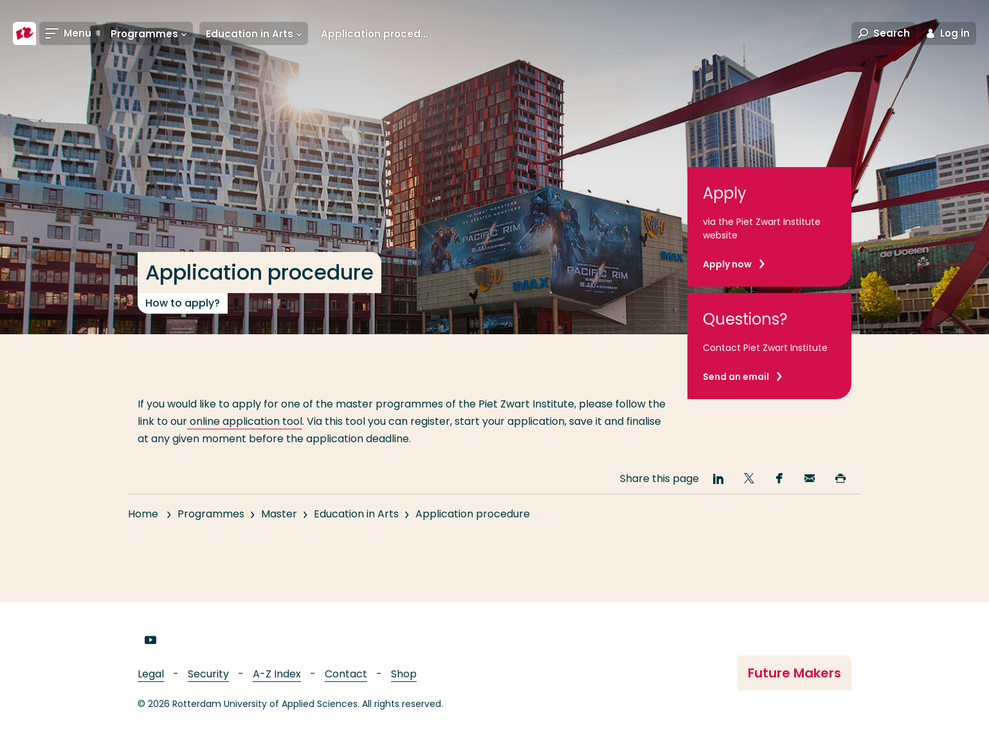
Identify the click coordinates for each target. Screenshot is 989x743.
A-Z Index (277, 674)
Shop (404, 674)
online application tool (244, 421)
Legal (151, 674)
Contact (346, 674)
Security (208, 674)
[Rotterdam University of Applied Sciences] (24, 33)
